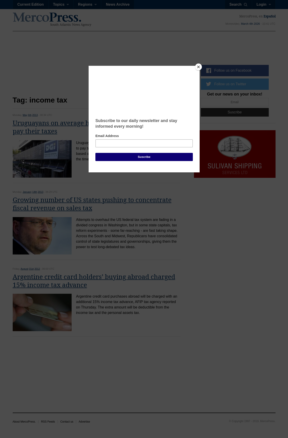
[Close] (198, 67)
